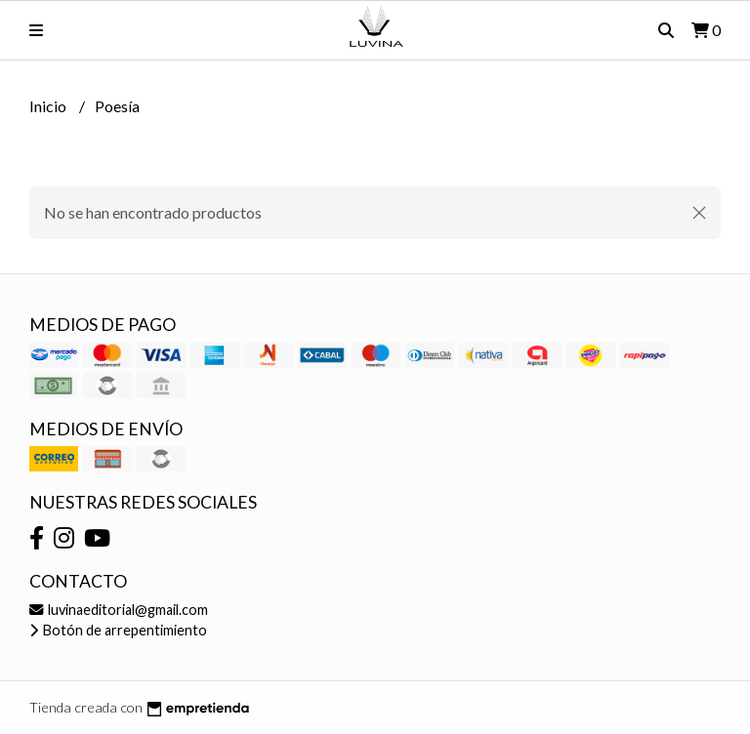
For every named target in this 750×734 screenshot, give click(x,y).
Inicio (49, 106)
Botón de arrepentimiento (118, 630)
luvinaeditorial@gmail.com (118, 609)
